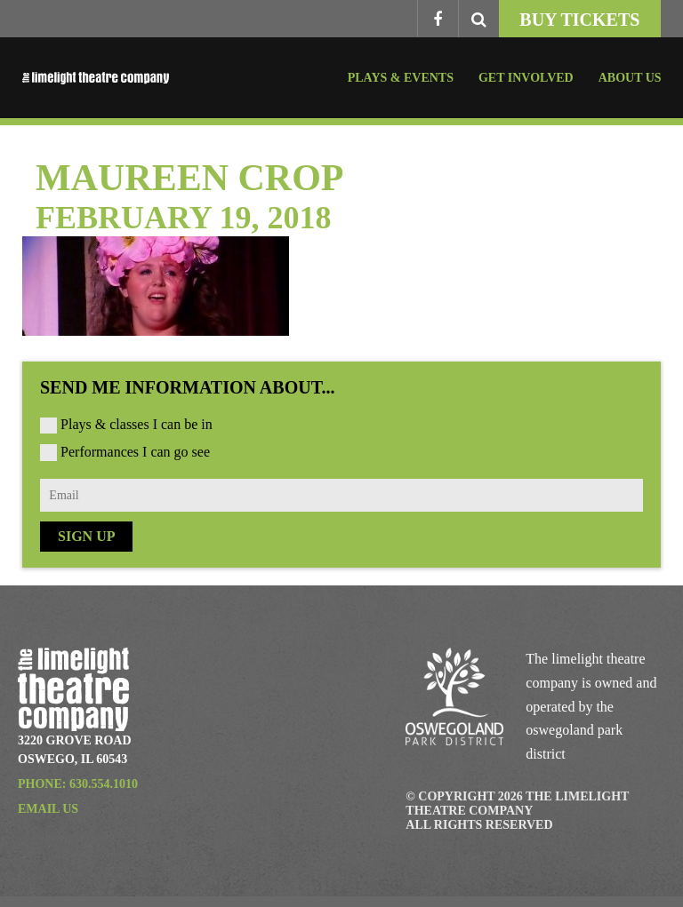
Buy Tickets (579, 19)
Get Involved (526, 77)
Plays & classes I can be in (136, 424)
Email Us (48, 809)
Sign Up (86, 536)
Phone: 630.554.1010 (78, 784)
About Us (630, 77)
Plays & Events (401, 77)
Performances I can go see (135, 451)
